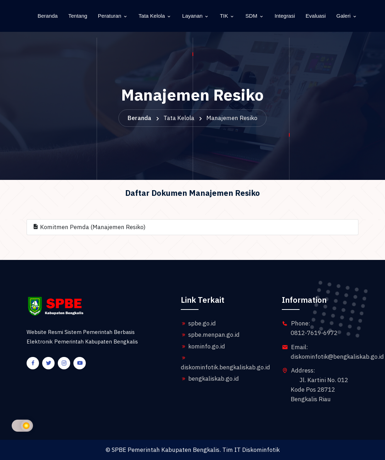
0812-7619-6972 (314, 333)
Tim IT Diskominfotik (251, 450)
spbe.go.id (198, 323)
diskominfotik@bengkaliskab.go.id (337, 356)
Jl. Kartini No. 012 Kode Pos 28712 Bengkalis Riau (319, 389)
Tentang (77, 16)
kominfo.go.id (203, 346)
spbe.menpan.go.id (210, 335)
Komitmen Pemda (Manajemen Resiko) (89, 227)
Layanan (192, 16)
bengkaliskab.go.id (210, 378)
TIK (224, 16)
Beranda (48, 16)
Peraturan (109, 16)
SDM (251, 16)
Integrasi (285, 16)
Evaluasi (316, 16)
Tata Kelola (152, 16)
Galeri (343, 16)
